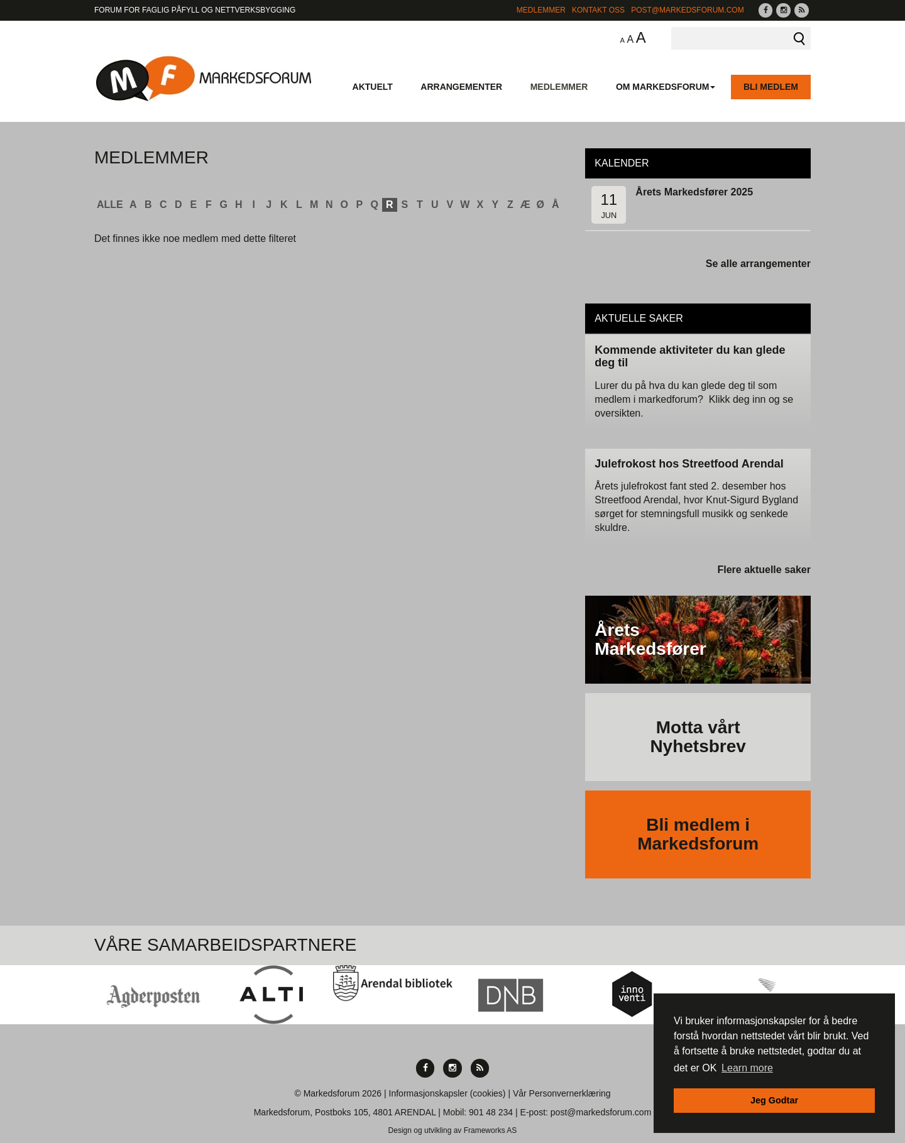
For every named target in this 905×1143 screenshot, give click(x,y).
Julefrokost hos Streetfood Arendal (689, 463)
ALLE (110, 204)
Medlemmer (541, 10)
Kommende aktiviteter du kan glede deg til (690, 356)
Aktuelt (373, 87)
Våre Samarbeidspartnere (225, 944)
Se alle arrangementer (758, 263)
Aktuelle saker (639, 318)
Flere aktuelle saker (764, 569)
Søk (799, 38)
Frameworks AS (490, 1130)
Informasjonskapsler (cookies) (447, 1093)
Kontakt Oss (598, 10)
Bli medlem (770, 87)
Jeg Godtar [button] (774, 1100)
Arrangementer (461, 87)
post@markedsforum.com (687, 10)
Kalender (622, 163)
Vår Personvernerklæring (562, 1093)
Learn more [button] (747, 1068)
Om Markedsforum (666, 87)
